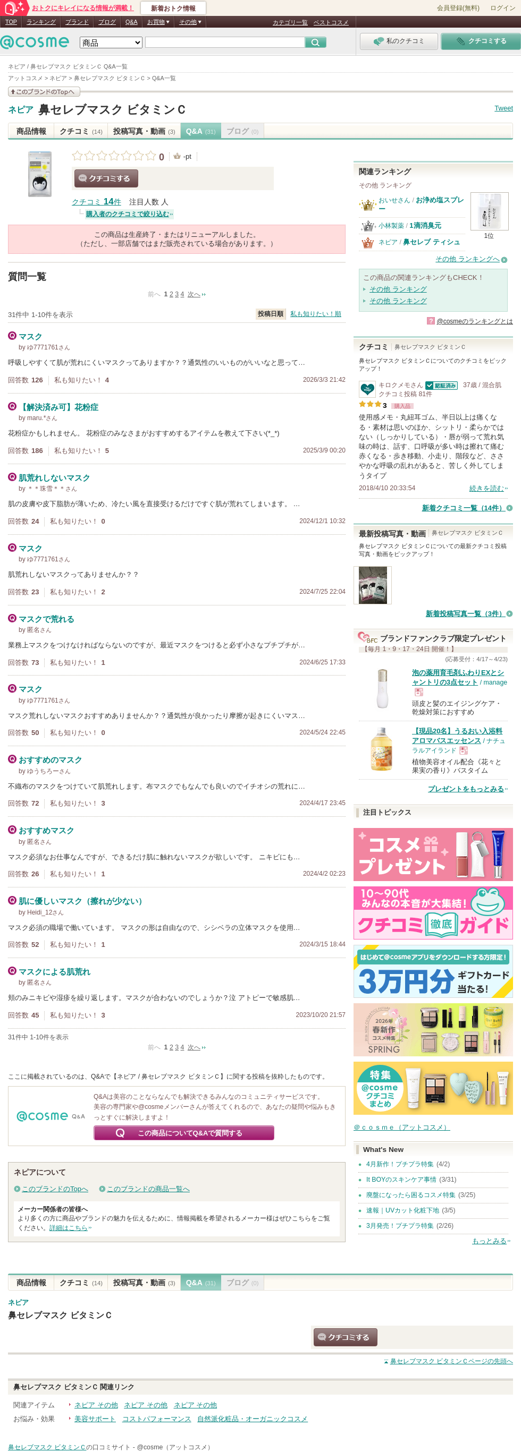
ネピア (20, 110)
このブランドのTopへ (55, 1189)
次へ (194, 294)
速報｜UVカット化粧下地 (402, 1210)
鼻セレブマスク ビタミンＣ (112, 109)
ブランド (77, 22)
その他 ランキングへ (467, 259)
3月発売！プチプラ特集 (400, 1225)
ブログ (107, 22)
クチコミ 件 (96, 202)
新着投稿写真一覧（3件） (466, 614)
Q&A (131, 22)
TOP (11, 22)
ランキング (41, 22)
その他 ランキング (398, 289)
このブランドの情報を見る (44, 92)
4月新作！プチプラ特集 (400, 1164)
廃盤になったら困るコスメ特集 (411, 1195)
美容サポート (95, 1419)
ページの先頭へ (451, 1361)
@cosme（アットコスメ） (175, 1447)
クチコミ (81, 131)
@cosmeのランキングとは (474, 321)
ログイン (503, 8)
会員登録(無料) (458, 8)
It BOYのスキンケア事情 (401, 1179)
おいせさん (394, 200)
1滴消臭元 (425, 225)
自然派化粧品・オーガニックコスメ (252, 1419)
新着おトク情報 (173, 8)
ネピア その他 (96, 1405)
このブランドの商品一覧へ (148, 1189)
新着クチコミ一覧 (464, 508)
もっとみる (489, 1241)
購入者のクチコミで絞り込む (127, 214)
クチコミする (106, 178)
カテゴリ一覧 (290, 22)
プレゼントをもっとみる (466, 789)
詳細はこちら (68, 1228)
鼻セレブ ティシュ (431, 242)
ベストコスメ (331, 22)
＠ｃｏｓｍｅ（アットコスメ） (402, 1127)
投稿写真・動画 (144, 131)
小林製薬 (391, 225)
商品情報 (31, 131)
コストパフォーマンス (156, 1419)
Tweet (503, 108)
